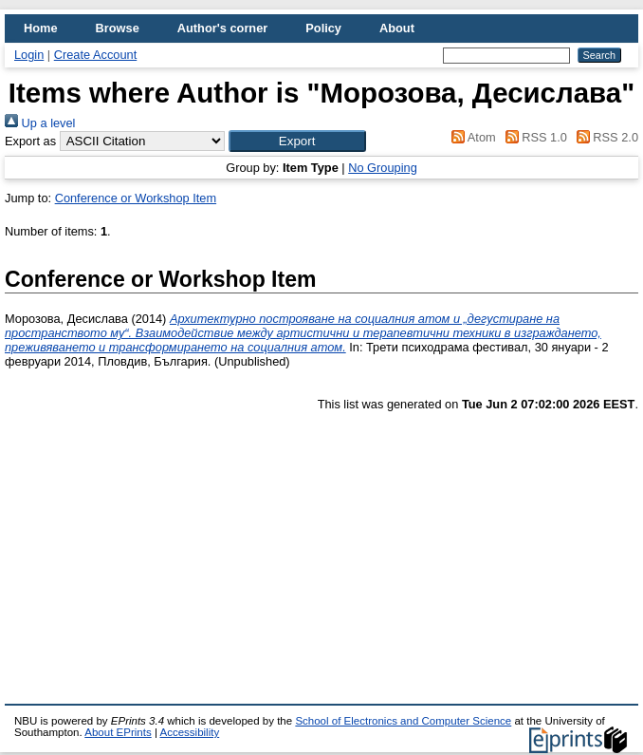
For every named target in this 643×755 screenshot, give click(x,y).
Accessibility (189, 732)
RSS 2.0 (604, 137)
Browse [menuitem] (117, 28)
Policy (323, 28)
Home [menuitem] (41, 28)
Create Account (96, 54)
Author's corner (222, 28)
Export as (30, 141)
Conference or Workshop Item (135, 198)
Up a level (40, 123)
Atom (471, 137)
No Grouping (382, 167)
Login (29, 54)
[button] (297, 141)
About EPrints (117, 732)
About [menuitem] (396, 28)
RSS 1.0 (533, 137)
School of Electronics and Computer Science (403, 721)
